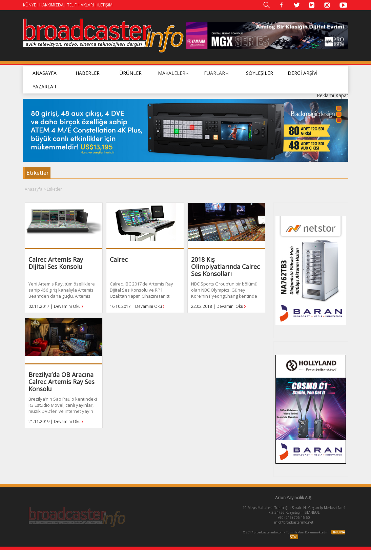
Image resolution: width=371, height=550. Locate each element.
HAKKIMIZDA (51, 5)
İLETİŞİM (104, 5)
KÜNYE (29, 5)
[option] (267, 35)
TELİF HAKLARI (80, 5)
